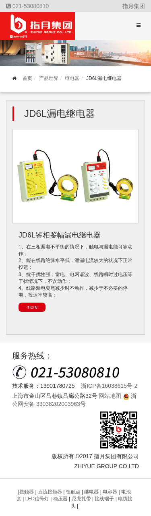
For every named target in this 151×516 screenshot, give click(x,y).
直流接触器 (50, 492)
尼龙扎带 (82, 499)
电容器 (110, 492)
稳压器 (61, 499)
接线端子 (105, 499)
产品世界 (48, 78)
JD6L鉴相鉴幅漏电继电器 (60, 235)
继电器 (72, 78)
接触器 (27, 492)
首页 (27, 78)
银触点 (74, 492)
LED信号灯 (38, 499)
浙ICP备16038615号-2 (109, 386)
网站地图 (110, 396)
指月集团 (133, 6)
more (32, 307)
